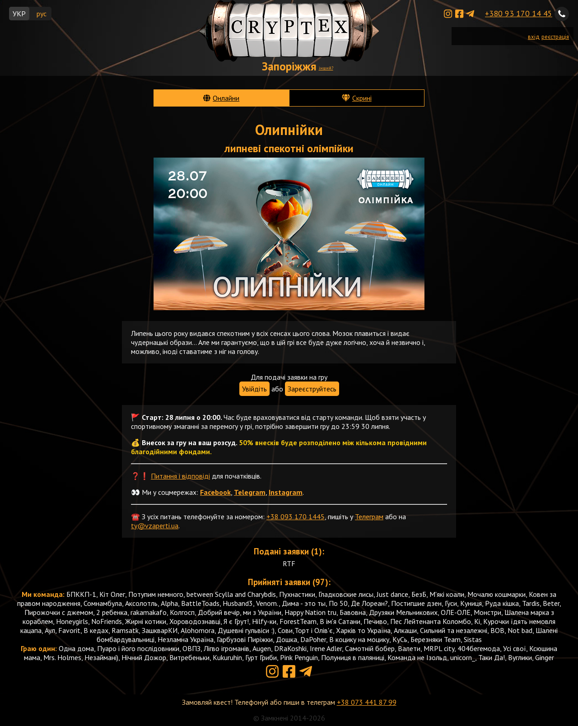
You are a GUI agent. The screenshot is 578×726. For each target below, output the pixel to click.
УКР (19, 13)
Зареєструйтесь (312, 388)
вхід (534, 37)
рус (42, 13)
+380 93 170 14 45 (518, 13)
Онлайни (226, 97)
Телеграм (369, 516)
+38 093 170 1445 (295, 516)
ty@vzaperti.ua (154, 525)
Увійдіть (254, 388)
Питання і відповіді (180, 475)
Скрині (362, 97)
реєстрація (555, 37)
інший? (326, 67)
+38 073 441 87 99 (366, 702)
